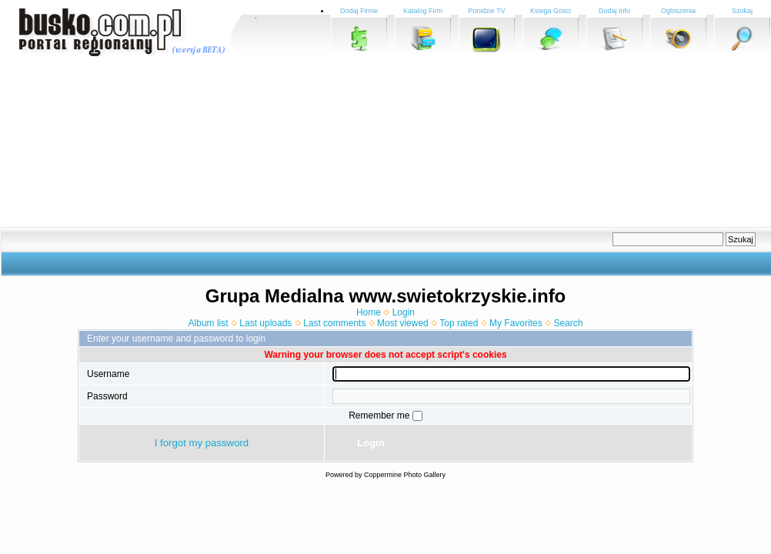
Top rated (458, 323)
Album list (209, 323)
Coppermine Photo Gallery (405, 475)
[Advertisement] (288, 142)
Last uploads (265, 323)
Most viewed (403, 323)
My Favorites (515, 323)
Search (567, 323)
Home (368, 312)
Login (403, 312)
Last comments (334, 323)
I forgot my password (202, 443)
